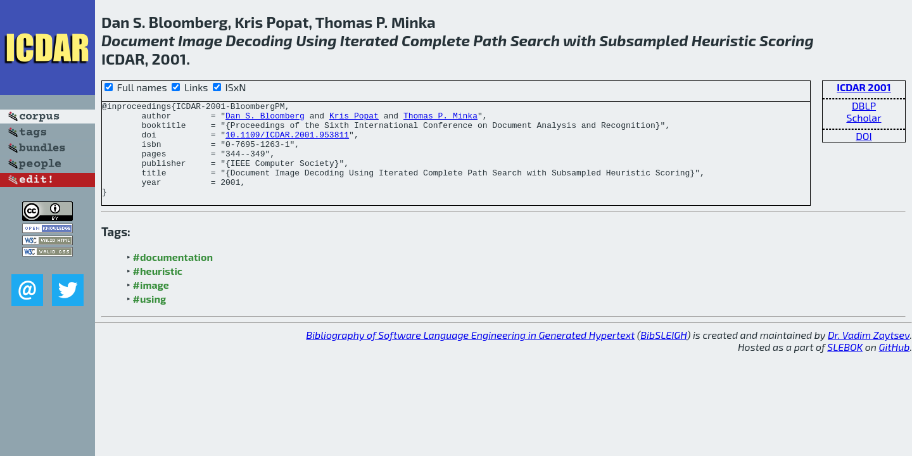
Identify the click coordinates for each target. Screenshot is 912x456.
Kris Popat (354, 119)
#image (151, 304)
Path (490, 40)
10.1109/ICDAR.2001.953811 (287, 142)
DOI (864, 136)
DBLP (864, 105)
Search (535, 40)
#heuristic (157, 290)
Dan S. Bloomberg (265, 119)
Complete (436, 40)
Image (200, 40)
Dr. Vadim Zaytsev (868, 354)
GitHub (894, 366)
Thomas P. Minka (440, 119)
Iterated (369, 40)
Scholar (863, 117)
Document (138, 40)
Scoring (786, 40)
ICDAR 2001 (864, 87)
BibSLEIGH (663, 354)
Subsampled (643, 40)
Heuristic (724, 40)
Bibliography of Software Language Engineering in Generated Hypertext (470, 354)
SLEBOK (845, 366)
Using (316, 40)
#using (150, 318)
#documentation (173, 276)
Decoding (259, 40)
